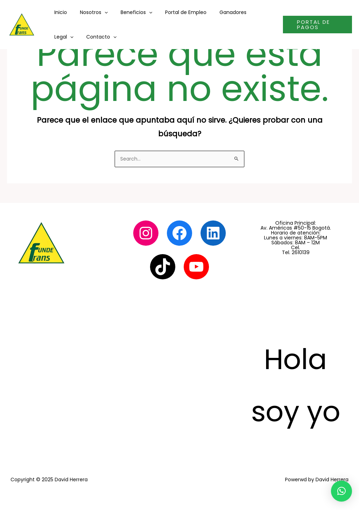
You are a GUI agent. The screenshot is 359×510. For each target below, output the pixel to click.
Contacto (68, 37)
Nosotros (89, 12)
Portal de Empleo (175, 12)
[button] (341, 491)
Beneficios (128, 12)
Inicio (59, 12)
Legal (251, 12)
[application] (99, 12)
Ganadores (218, 12)
